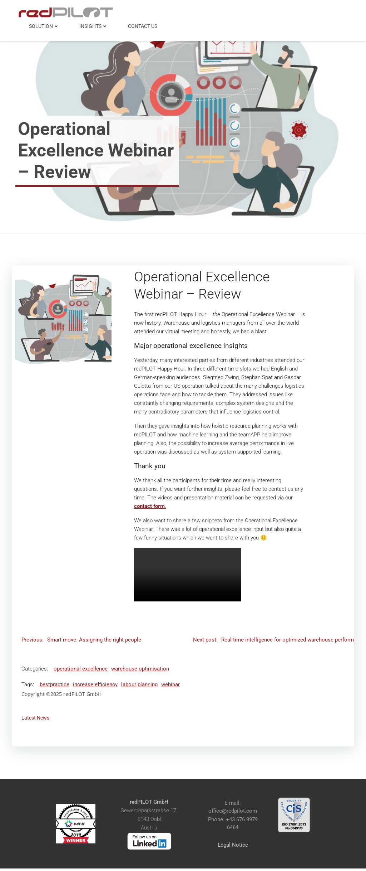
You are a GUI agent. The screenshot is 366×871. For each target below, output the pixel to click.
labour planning (140, 686)
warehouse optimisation (141, 670)
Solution (45, 25)
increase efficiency (96, 686)
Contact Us (143, 25)
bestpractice (55, 686)
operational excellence (81, 670)
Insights (94, 25)
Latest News (36, 719)
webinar (171, 686)
